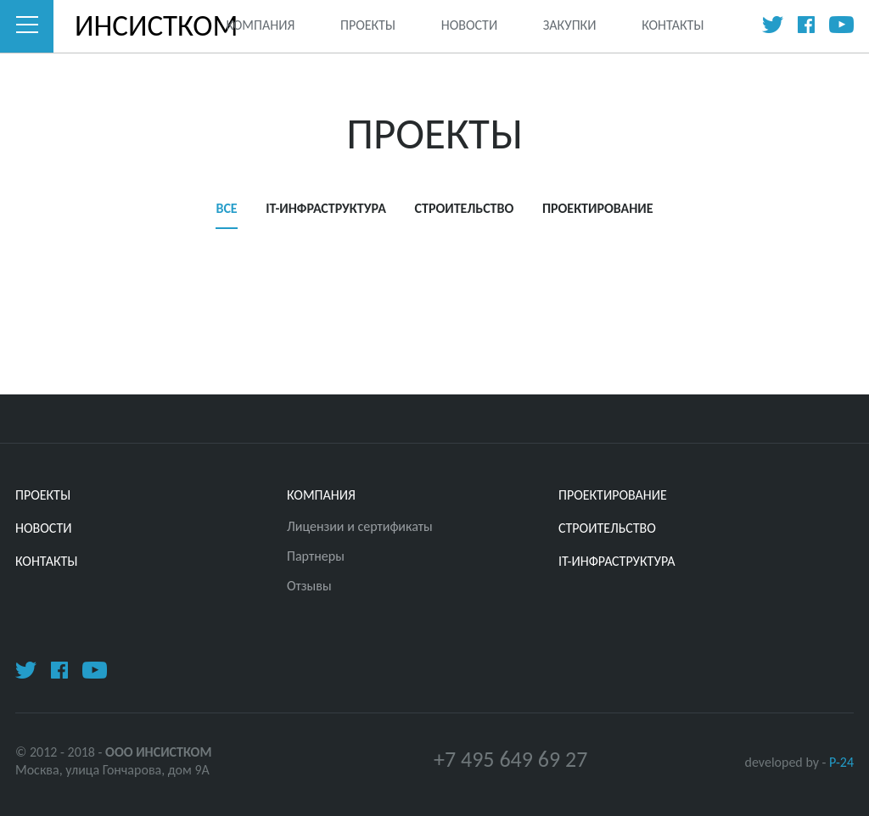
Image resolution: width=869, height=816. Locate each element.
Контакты (673, 25)
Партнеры (316, 556)
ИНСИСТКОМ (128, 26)
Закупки (570, 25)
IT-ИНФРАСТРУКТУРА (326, 208)
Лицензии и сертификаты (360, 526)
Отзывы (309, 585)
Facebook (806, 24)
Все (226, 208)
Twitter (772, 24)
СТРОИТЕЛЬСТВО (464, 208)
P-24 (841, 762)
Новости (469, 25)
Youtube (841, 24)
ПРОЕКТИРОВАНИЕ (597, 208)
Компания (260, 25)
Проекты (367, 25)
